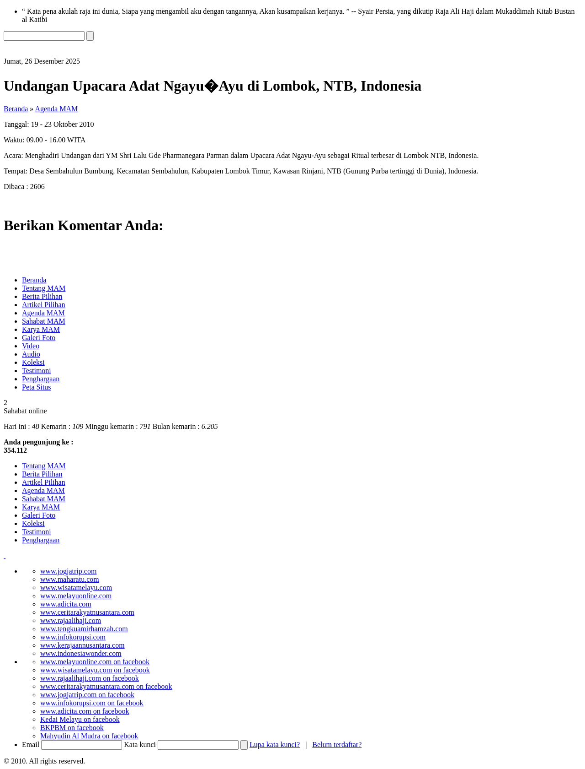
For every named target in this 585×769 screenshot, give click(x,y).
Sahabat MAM (43, 321)
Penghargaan (40, 379)
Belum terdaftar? (337, 744)
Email (30, 744)
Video (30, 346)
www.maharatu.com (69, 579)
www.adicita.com (65, 604)
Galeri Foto (38, 337)
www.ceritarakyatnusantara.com (87, 612)
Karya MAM (41, 329)
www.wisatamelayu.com (76, 587)
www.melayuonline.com (76, 596)
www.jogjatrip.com (68, 571)
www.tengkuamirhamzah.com (84, 629)
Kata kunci (140, 744)
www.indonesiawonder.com (81, 653)
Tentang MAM (43, 288)
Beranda (16, 109)
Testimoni (36, 370)
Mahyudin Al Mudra (89, 736)
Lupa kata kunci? (275, 744)
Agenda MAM (56, 109)
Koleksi (33, 362)
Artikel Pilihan (43, 305)
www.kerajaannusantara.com (82, 645)
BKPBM (72, 727)
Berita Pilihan (42, 296)
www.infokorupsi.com (73, 637)
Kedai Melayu (80, 719)
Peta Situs (36, 387)
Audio (31, 354)
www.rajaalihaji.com (70, 620)
